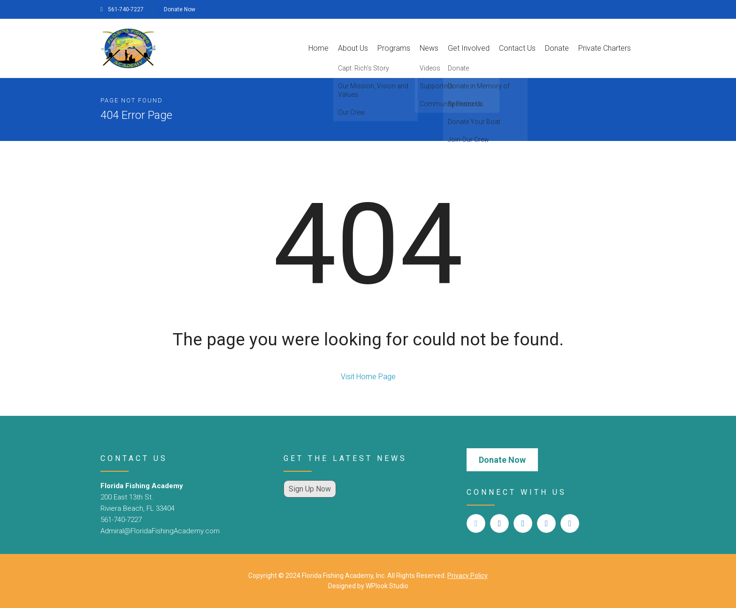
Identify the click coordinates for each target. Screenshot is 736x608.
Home (318, 48)
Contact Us (517, 48)
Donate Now (179, 9)
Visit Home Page (368, 376)
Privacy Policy (467, 575)
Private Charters (604, 48)
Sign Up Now (310, 488)
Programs (393, 48)
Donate (557, 48)
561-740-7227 (122, 9)
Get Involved (469, 48)
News (429, 48)
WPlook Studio (387, 586)
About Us (353, 48)
